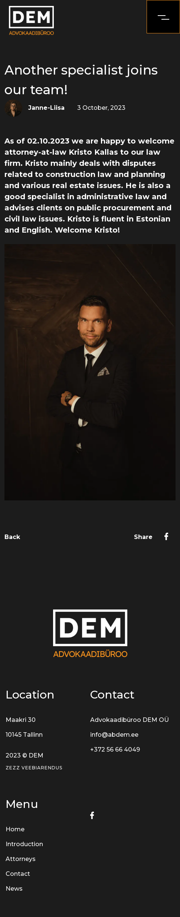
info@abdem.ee (114, 734)
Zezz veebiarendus (34, 767)
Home (15, 829)
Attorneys (21, 858)
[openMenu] (163, 16)
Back (12, 536)
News (14, 888)
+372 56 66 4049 (115, 749)
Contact (18, 873)
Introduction (24, 844)
